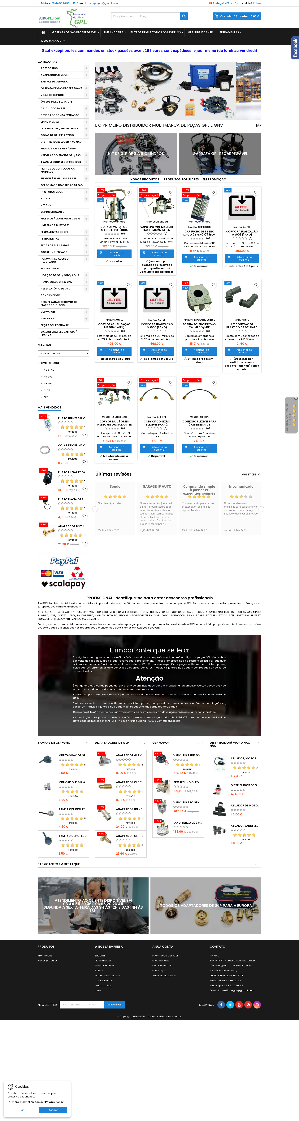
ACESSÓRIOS (49, 68)
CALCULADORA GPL (53, 108)
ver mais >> (251, 474)
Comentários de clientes (288, 417)
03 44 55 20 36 (60, 3)
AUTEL (47, 390)
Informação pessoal (165, 955)
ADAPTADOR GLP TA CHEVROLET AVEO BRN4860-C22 (130, 835)
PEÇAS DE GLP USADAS (55, 245)
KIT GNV (46, 205)
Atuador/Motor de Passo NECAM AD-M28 (245, 758)
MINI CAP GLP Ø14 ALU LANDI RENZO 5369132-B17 (73, 782)
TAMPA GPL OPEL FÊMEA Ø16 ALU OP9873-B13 (73, 809)
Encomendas (160, 960)
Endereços (159, 970)
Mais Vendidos (49, 407)
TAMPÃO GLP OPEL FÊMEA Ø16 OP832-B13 (73, 835)
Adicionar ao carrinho (112, 254)
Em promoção (214, 179)
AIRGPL (47, 376)
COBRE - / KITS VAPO (54, 252)
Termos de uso (104, 965)
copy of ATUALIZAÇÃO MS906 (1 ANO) (242, 233)
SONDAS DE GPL (51, 295)
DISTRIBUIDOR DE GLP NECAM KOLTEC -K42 (245, 785)
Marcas (44, 345)
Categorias (47, 62)
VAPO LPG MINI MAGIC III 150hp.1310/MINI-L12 (157, 228)
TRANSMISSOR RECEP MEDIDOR (61, 162)
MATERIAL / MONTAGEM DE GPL (60, 218)
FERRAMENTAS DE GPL (54, 232)
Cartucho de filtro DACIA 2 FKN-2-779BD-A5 (199, 235)
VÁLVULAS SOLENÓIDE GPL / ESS (61, 155)
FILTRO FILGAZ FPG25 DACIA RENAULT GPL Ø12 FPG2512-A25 (73, 472)
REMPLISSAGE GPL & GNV (56, 282)
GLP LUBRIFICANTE (200, 32)
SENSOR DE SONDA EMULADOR (60, 115)
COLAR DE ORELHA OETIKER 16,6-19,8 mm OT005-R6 (73, 445)
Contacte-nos (104, 980)
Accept (53, 1110)
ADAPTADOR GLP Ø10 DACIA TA (130, 755)
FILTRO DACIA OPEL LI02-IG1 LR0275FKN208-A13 (73, 499)
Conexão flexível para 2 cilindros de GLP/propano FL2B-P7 (199, 425)
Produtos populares (181, 179)
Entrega (100, 955)
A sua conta (162, 946)
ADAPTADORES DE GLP (55, 75)
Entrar (257, 3)
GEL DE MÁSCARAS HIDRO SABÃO (62, 185)
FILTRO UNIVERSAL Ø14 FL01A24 (73, 418)
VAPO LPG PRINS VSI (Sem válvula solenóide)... (187, 755)
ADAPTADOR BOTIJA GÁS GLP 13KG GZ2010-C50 (73, 526)
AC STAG (48, 370)
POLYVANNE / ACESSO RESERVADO (55, 260)
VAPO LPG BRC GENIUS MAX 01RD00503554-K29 (187, 802)
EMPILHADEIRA (113, 32)
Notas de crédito (162, 965)
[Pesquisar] (149, 16)
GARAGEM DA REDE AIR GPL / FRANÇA (59, 333)
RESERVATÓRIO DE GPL (55, 288)
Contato (217, 946)
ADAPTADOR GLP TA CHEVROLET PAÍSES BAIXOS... (130, 782)
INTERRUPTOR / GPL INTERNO (59, 128)
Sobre (99, 970)
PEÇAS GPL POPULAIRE (55, 325)
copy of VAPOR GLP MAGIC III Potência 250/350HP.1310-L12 (114, 230)
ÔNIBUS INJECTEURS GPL (56, 102)
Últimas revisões (114, 474)
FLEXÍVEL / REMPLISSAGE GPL (58, 178)
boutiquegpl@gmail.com (102, 3)
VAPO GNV (47, 318)
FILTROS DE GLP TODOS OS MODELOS (155, 32)
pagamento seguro (107, 975)
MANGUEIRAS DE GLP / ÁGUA (58, 148)
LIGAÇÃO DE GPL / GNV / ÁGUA (60, 275)
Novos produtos (144, 179)
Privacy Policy (54, 1102)
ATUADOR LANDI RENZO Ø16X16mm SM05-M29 (245, 825)
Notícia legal (103, 960)
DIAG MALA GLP (52, 41)
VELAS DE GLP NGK (52, 95)
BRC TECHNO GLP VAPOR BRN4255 (187, 782)
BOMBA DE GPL (50, 268)
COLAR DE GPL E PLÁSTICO (57, 135)
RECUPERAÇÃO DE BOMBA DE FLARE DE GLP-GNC (59, 303)
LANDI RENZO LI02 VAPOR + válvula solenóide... (187, 822)
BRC (46, 397)
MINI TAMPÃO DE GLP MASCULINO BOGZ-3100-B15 (73, 755)
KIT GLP (45, 198)
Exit (22, 1110)
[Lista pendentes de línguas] (221, 3)
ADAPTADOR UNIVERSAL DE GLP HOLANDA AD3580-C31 (130, 809)
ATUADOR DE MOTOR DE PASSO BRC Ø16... (245, 805)
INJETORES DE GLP (52, 192)
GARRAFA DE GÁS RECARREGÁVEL (74, 32)
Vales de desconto (164, 975)
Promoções (45, 955)
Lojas (98, 990)
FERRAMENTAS (229, 32)
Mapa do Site (103, 985)
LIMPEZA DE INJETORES (55, 225)
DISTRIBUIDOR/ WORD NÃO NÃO (61, 142)
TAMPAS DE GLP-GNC (54, 81)
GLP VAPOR (48, 312)
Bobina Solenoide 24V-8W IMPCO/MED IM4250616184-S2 (199, 327)
